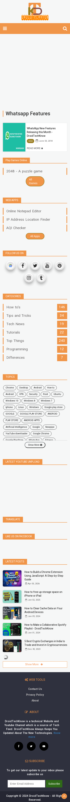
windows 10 (12, 400)
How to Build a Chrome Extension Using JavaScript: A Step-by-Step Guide (43, 575)
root (45, 394)
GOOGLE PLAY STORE (31, 413)
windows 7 (46, 400)
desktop (23, 387)
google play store (53, 407)
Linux (21, 407)
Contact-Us (35, 689)
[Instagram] (29, 277)
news (30, 141)
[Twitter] (35, 265)
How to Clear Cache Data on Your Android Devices (43, 610)
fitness (49, 440)
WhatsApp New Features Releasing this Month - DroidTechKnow (41, 132)
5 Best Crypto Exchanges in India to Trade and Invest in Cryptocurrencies (45, 643)
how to (50, 387)
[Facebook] (22, 265)
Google (36, 427)
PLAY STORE (12, 420)
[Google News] (10, 265)
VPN (21, 394)
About (35, 701)
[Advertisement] (35, 70)
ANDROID (52, 413)
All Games (33, 181)
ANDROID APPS (32, 420)
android (38, 387)
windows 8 (29, 400)
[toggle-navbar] (5, 28)
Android (10, 394)
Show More (35, 445)
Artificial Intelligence (16, 427)
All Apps (35, 236)
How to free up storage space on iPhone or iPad (43, 594)
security (33, 394)
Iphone (9, 407)
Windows (34, 407)
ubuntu (57, 394)
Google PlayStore (14, 440)
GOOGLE (10, 413)
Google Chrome (41, 433)
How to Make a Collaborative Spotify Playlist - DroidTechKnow (45, 627)
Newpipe (49, 427)
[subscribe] (26, 783)
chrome (10, 387)
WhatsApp (34, 440)
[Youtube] (47, 265)
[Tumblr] (41, 277)
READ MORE (35, 148)
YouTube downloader (16, 433)
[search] (65, 28)
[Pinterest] (59, 265)
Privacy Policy (35, 695)
